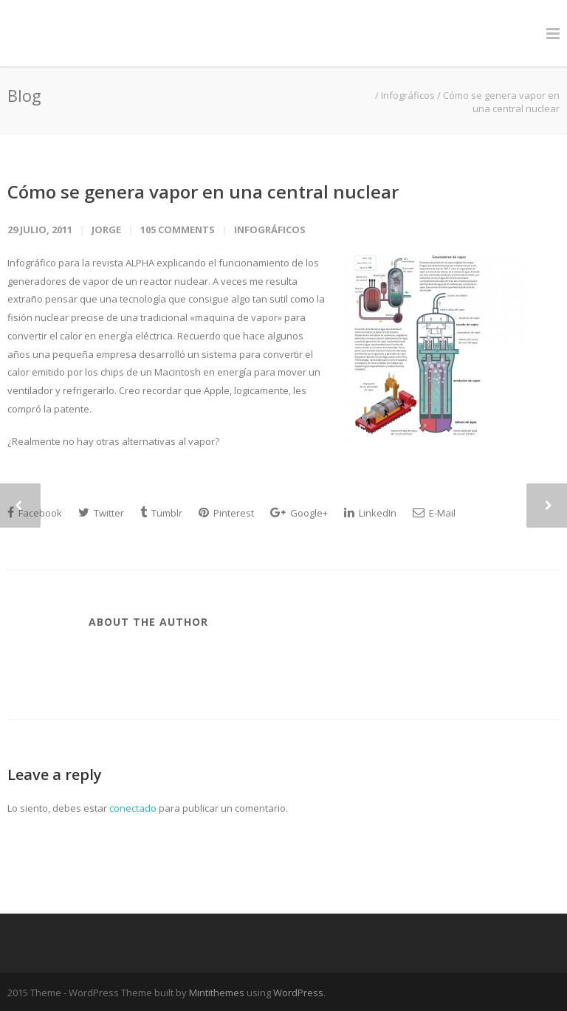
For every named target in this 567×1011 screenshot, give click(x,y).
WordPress (298, 992)
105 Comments (177, 229)
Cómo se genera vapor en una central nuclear (203, 191)
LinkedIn (370, 513)
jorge (106, 229)
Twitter (101, 513)
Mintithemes (216, 992)
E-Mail (434, 513)
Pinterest (226, 513)
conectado (133, 808)
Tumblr (161, 513)
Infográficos (408, 95)
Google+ (299, 513)
